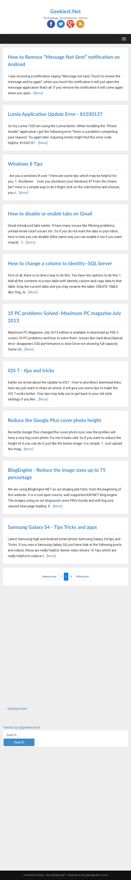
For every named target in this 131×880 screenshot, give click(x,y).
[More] (38, 93)
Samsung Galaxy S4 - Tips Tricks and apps (52, 527)
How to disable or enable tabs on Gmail (50, 214)
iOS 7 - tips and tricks (31, 370)
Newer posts (49, 576)
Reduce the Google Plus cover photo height (54, 420)
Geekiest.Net (65, 11)
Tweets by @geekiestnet (21, 727)
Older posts (82, 576)
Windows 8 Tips (25, 164)
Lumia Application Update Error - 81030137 (55, 114)
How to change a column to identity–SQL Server (60, 263)
